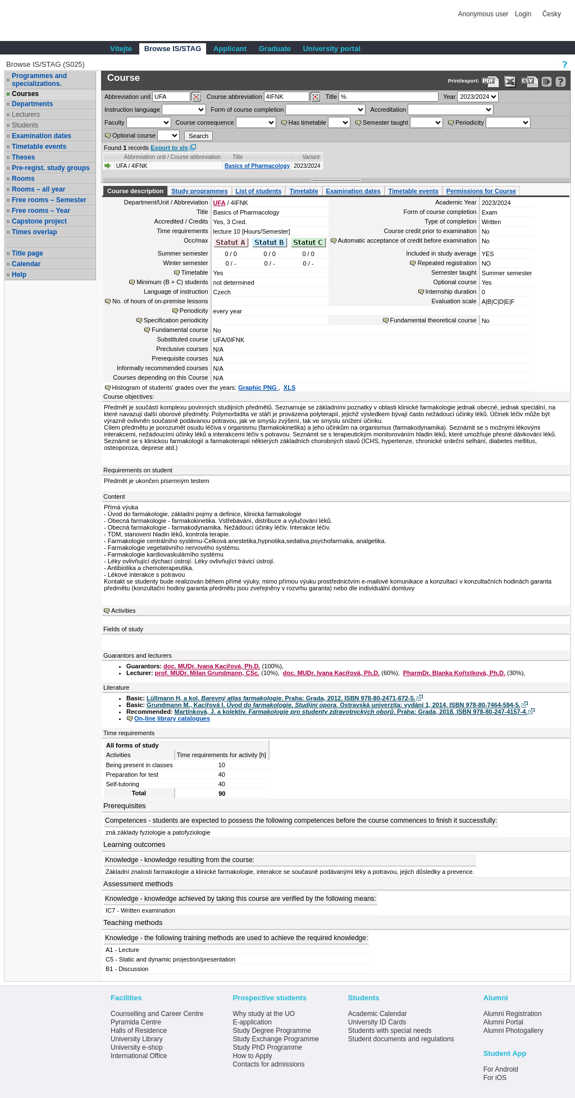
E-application (251, 1022)
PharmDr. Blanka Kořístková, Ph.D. (454, 672)
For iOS (494, 1078)
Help (19, 275)
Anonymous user (484, 14)
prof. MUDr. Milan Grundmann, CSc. (207, 672)
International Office (139, 1056)
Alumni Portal (503, 1022)
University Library (137, 1039)
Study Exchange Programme (275, 1039)
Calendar (26, 264)
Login (523, 14)
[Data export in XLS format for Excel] (510, 82)
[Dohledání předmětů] (315, 97)
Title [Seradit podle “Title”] (237, 157)
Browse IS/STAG (173, 48)
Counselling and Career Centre (157, 1014)
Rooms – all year (38, 189)
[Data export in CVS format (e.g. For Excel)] (530, 82)
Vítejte (121, 48)
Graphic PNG (258, 387)
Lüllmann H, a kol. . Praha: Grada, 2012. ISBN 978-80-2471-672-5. (281, 698)
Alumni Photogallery (513, 1031)
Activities (123, 610)
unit (127, 96)
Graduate (275, 48)
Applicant (230, 48)
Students (25, 125)
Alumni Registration (512, 1014)
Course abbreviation (234, 96)
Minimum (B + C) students (172, 282)
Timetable (303, 191)
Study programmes (199, 191)
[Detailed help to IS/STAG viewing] (561, 82)
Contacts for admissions (268, 1064)
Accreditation (389, 109)
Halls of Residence (139, 1031)
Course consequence (205, 122)
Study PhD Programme (267, 1047)
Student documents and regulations (401, 1039)
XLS (289, 387)
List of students (259, 191)
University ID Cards (377, 1022)
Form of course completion (247, 109)
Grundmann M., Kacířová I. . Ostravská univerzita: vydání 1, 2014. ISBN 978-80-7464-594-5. (334, 704)
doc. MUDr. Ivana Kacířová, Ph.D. (211, 666)
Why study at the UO (263, 1014)
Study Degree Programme (271, 1031)
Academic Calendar (377, 1014)
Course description (135, 191)
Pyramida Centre (136, 1022)
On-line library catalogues (172, 718)
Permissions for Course (481, 191)
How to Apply (252, 1056)
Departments (32, 104)
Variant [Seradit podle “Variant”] (311, 157)
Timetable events (39, 147)
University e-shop (137, 1047)
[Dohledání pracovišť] (196, 97)
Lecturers (26, 115)
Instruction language (132, 109)
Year (449, 96)
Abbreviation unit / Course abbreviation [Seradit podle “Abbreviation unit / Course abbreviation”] (172, 157)
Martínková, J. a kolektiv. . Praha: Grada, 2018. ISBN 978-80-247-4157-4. (351, 711)
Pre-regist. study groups (51, 168)
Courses (25, 94)
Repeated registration (446, 262)
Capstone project (39, 221)
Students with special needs (390, 1031)
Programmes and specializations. (39, 80)
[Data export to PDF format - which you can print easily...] (490, 82)
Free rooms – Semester (49, 200)
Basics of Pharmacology (257, 166)
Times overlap (34, 232)
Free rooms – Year (41, 211)
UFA (219, 202)
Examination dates (41, 136)
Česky (551, 14)
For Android (500, 1069)
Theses (23, 157)
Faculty (114, 122)
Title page (27, 253)
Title (331, 96)
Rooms (23, 179)
